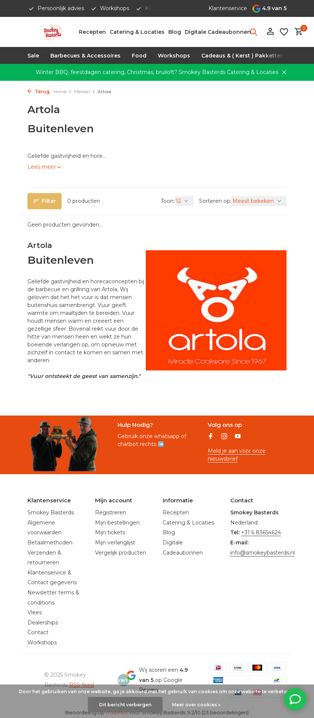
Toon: (168, 201)
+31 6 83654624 (261, 532)
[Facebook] (211, 436)
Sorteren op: (215, 201)
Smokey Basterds (50, 512)
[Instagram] (224, 436)
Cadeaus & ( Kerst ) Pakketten (242, 55)
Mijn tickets (110, 532)
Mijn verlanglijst (115, 542)
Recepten (92, 32)
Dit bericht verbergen (125, 704)
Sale (33, 55)
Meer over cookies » (196, 704)
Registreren (110, 512)
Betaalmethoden (49, 542)
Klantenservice (227, 8)
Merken (84, 91)
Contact (37, 632)
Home (62, 91)
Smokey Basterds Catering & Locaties (228, 72)
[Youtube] (238, 436)
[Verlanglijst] (284, 32)
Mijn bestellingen (117, 522)
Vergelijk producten (120, 552)
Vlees (34, 612)
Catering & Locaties (137, 32)
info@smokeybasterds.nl (262, 552)
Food (139, 55)
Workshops (174, 55)
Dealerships (42, 622)
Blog (174, 32)
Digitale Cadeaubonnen (218, 32)
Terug (38, 91)
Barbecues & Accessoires (85, 55)
